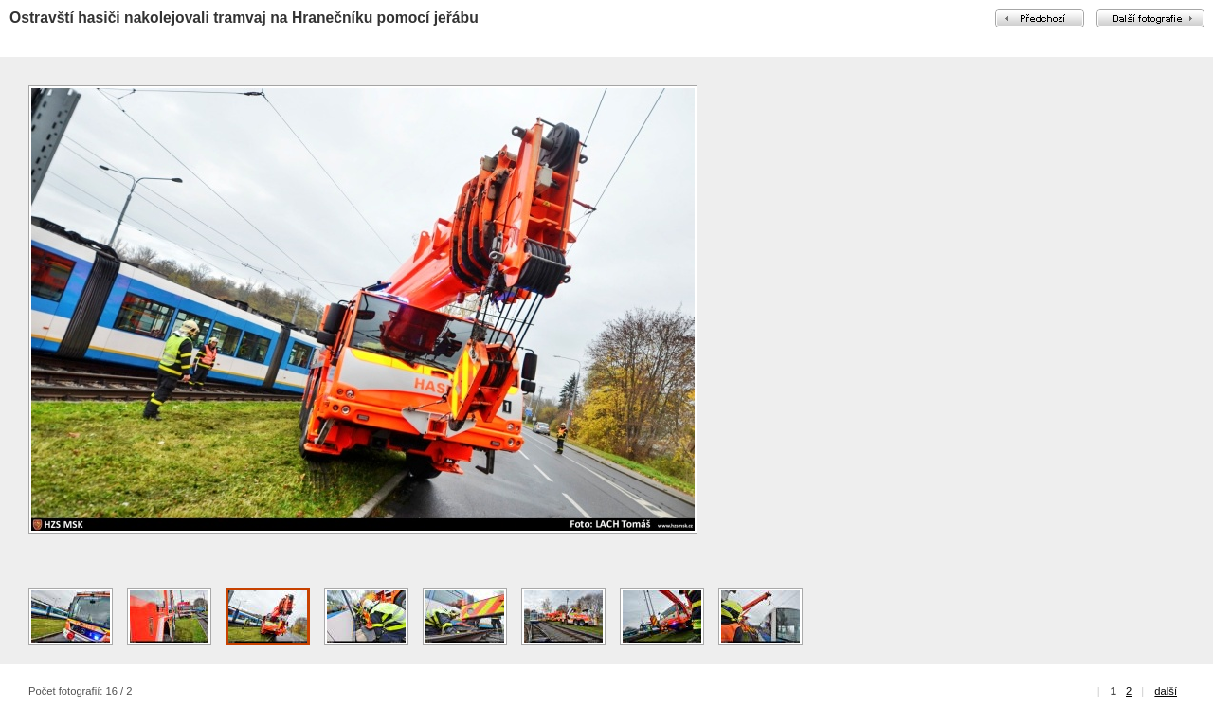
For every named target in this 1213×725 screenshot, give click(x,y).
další (1165, 691)
